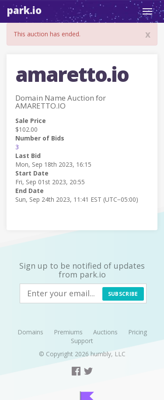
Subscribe (123, 294)
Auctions (105, 332)
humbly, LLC (108, 354)
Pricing (137, 332)
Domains (30, 332)
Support (82, 341)
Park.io (24, 10)
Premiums (68, 332)
